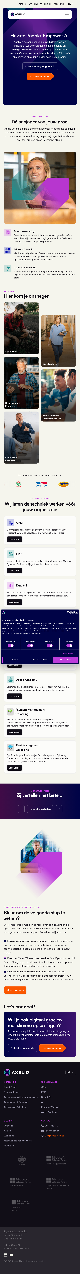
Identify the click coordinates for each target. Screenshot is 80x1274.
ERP (43, 1092)
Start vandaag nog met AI (40, 66)
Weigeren (14, 660)
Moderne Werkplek (50, 1107)
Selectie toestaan (40, 660)
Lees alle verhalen (40, 809)
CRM (43, 1087)
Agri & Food (10, 1087)
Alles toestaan (65, 660)
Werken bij (45, 3)
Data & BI (46, 1097)
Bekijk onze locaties (52, 1136)
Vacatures (58, 3)
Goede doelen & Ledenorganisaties (21, 1097)
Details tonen (68, 653)
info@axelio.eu (50, 1131)
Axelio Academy (49, 1112)
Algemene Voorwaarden (15, 1231)
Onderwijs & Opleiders (15, 1107)
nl (71, 3)
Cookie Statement (13, 1238)
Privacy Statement (13, 1235)
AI (42, 1102)
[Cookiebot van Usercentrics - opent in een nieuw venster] (68, 612)
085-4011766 (49, 1126)
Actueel (22, 3)
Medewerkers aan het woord (18, 1140)
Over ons (33, 3)
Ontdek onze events (22, 1048)
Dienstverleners (11, 1092)
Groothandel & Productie (16, 1102)
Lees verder (14, 539)
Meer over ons (15, 990)
